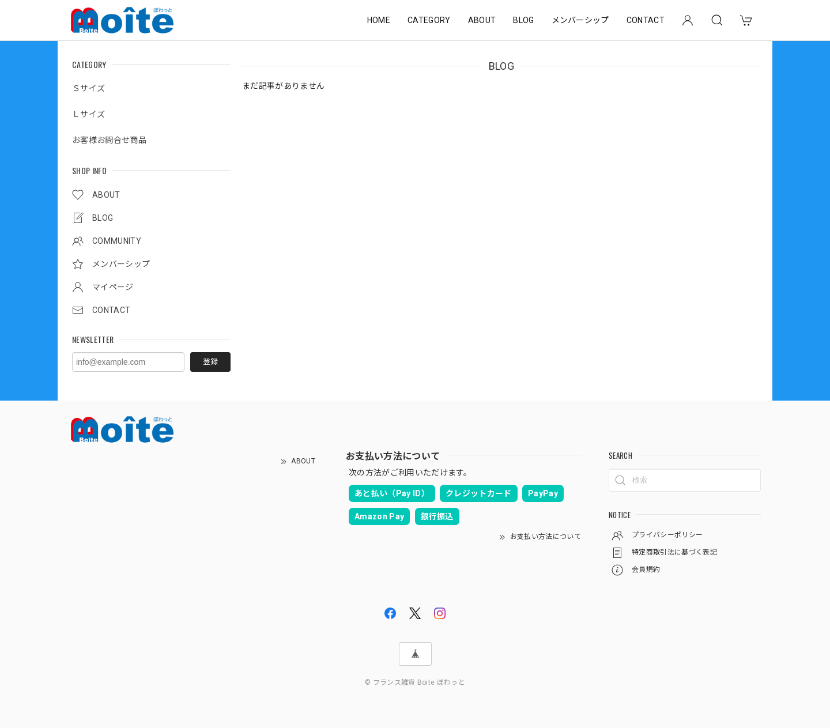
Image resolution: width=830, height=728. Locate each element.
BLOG (523, 20)
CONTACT (646, 20)
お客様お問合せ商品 (109, 140)
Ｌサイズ (88, 114)
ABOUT (482, 20)
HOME (378, 20)
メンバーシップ (580, 20)
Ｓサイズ (88, 88)
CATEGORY (429, 20)
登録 (210, 361)
